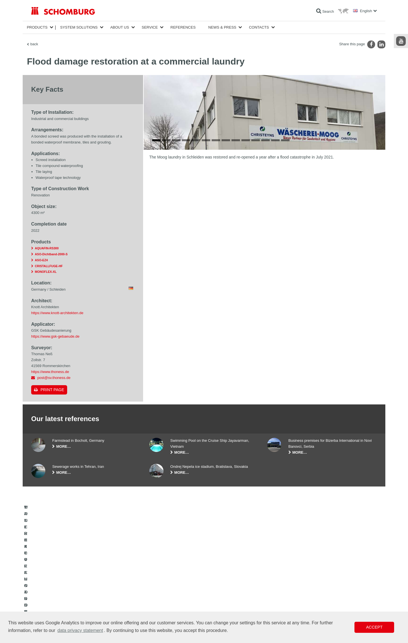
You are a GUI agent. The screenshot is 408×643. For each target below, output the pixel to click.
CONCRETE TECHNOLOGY (53, 611)
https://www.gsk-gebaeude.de (55, 336)
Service (150, 27)
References (183, 27)
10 (245, 254)
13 (275, 254)
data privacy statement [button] (80, 630)
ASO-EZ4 (41, 260)
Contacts (259, 27)
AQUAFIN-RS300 (47, 248)
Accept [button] (374, 627)
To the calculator (161, 585)
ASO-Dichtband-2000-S (51, 254)
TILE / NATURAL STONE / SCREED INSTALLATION (71, 594)
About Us (119, 27)
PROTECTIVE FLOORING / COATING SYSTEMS (69, 602)
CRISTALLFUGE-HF (49, 266)
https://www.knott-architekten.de (57, 313)
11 (255, 254)
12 (265, 254)
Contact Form (159, 602)
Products (37, 27)
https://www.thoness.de (50, 372)
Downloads (157, 594)
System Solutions (78, 27)
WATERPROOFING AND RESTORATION (62, 585)
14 (285, 254)
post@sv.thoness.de (54, 378)
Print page (52, 389)
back (34, 44)
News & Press (222, 27)
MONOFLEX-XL (46, 271)
